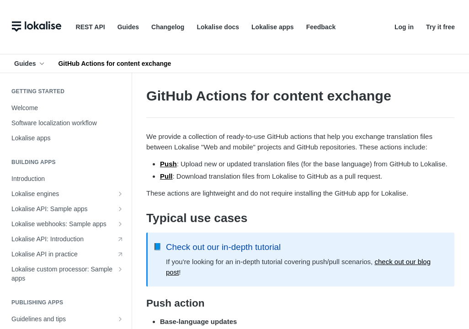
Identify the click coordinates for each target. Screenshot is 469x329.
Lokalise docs (218, 27)
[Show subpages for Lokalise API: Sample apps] (120, 208)
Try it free (440, 27)
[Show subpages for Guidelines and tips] (120, 319)
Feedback (321, 27)
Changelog (167, 27)
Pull (166, 176)
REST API (90, 27)
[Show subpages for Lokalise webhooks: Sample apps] (120, 224)
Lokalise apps (272, 27)
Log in (404, 27)
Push (168, 164)
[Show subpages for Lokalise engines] (120, 193)
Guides (128, 27)
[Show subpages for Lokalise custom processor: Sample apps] (120, 269)
